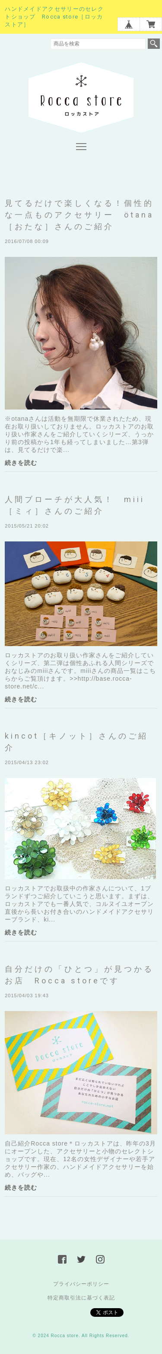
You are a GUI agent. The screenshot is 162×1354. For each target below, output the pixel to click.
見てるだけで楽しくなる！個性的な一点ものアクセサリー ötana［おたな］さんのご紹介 (79, 214)
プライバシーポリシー (81, 1284)
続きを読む (21, 462)
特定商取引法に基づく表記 (81, 1298)
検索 (154, 43)
